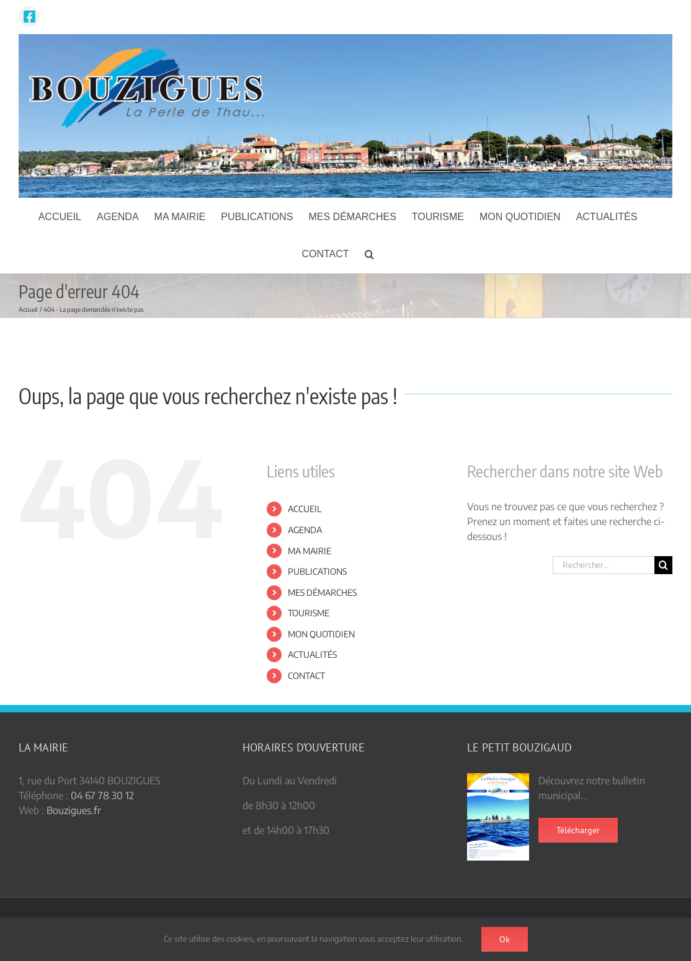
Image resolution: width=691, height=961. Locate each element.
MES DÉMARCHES (322, 592)
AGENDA (305, 530)
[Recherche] (663, 565)
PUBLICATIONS (317, 571)
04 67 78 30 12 (102, 795)
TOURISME (308, 613)
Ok (504, 939)
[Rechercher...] (603, 565)
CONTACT (306, 675)
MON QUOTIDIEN (321, 634)
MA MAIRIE (309, 551)
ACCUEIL (305, 508)
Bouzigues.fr (74, 810)
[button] (369, 254)
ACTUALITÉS (312, 654)
